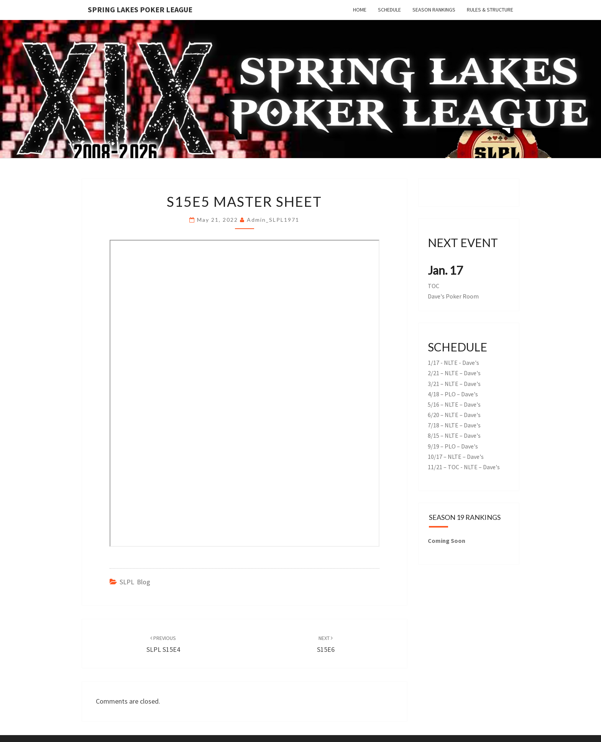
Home (359, 9)
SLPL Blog (135, 581)
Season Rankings (433, 9)
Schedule (389, 9)
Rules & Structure (490, 9)
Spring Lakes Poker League (140, 9)
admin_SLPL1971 (273, 219)
